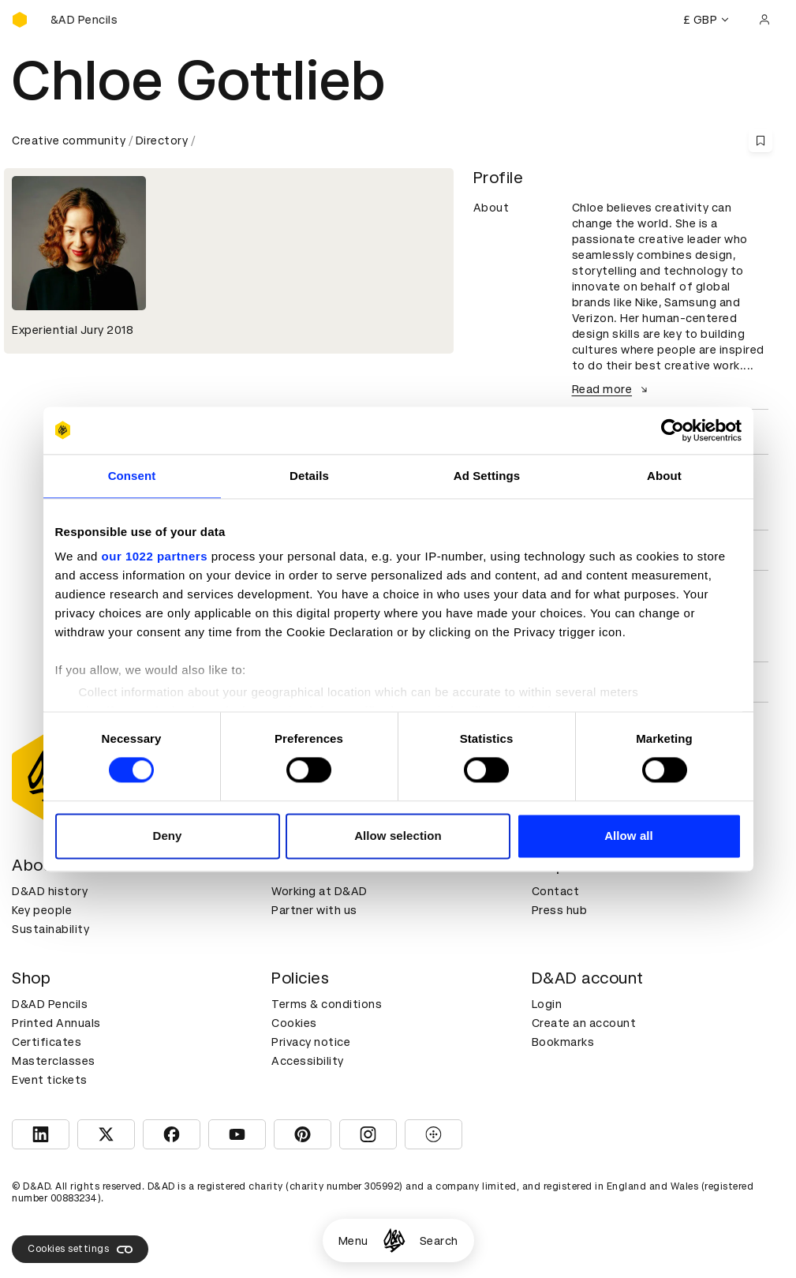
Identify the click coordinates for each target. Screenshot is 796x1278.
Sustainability (50, 929)
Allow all (628, 835)
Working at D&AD (319, 891)
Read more (612, 389)
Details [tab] (309, 475)
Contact (556, 891)
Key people (42, 910)
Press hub (560, 910)
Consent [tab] (132, 475)
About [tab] (664, 475)
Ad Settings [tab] (487, 475)
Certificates (46, 1042)
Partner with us (314, 910)
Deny (166, 835)
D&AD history (50, 891)
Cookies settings (80, 1249)
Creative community (68, 140)
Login (547, 1004)
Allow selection (398, 835)
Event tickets (50, 1080)
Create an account (584, 1023)
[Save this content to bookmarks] (760, 140)
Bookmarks (563, 1042)
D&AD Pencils (50, 1004)
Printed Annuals (56, 1023)
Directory (162, 140)
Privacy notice (310, 1042)
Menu (353, 1241)
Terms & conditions (326, 1004)
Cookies (294, 1023)
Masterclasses (53, 1061)
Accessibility (307, 1061)
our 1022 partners (154, 556)
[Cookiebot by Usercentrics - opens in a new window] (673, 430)
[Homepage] (394, 1240)
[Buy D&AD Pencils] (90, 20)
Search (439, 1241)
